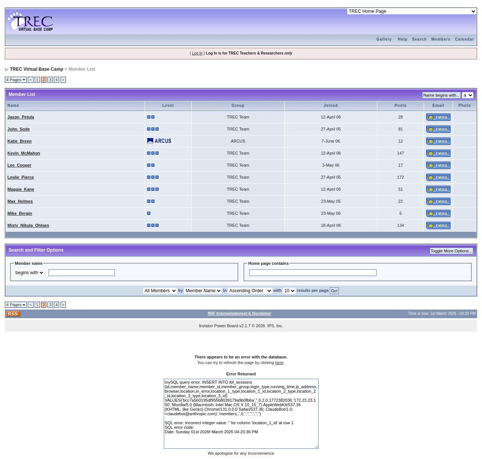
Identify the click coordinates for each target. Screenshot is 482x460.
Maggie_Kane (21, 189)
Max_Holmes (20, 201)
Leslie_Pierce (21, 177)
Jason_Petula (21, 117)
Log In (197, 53)
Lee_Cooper (20, 165)
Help (402, 39)
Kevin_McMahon (24, 153)
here (279, 362)
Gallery (384, 39)
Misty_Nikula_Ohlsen (28, 225)
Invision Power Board (218, 325)
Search (419, 39)
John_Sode (19, 129)
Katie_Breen (20, 141)
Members (440, 39)
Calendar (464, 39)
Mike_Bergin (20, 213)
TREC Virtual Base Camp (36, 69)
